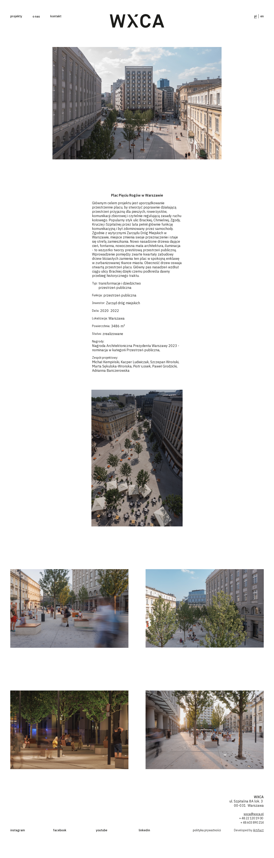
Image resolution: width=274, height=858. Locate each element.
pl (255, 16)
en (262, 16)
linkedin (144, 830)
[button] (36, 16)
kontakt (55, 16)
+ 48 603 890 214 (252, 822)
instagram (17, 830)
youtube (101, 830)
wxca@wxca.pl (254, 814)
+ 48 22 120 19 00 (251, 818)
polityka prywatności (207, 830)
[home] (137, 21)
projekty (16, 16)
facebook (59, 830)
